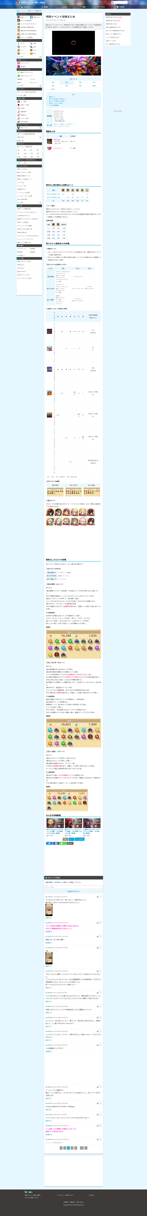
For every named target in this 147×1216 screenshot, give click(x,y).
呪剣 (66, 82)
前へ (65, 839)
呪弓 (66, 86)
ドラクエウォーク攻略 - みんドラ (65, 1195)
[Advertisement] (73, 167)
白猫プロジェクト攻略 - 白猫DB (33, 2)
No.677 (48, 1114)
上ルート (56, 126)
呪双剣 (94, 86)
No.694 (48, 1031)
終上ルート (57, 124)
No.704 (48, 947)
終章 (53, 82)
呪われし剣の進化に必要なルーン (58, 99)
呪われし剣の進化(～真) (53, 194)
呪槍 (53, 86)
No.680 (48, 1087)
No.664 (48, 1125)
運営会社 (72, 1202)
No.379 (48, 1139)
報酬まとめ (52, 97)
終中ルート (64, 124)
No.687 (48, 1045)
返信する (49, 918)
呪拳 (80, 82)
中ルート (62, 126)
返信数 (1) (49, 943)
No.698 (48, 1006)
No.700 (48, 992)
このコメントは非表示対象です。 (55, 1142)
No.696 (48, 1017)
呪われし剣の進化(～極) (53, 197)
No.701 (48, 971)
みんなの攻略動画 (54, 105)
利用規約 (66, 1202)
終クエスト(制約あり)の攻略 (56, 101)
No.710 (48, 897)
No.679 (48, 1103)
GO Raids (91, 1195)
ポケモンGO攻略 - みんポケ (31, 1197)
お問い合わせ (80, 1202)
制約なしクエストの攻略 (55, 103)
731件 (63, 20)
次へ (71, 839)
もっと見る (79, 839)
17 (82, 1148)
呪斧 (94, 82)
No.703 (48, 936)
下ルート (68, 126)
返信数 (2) (49, 931)
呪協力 (53, 89)
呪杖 (80, 86)
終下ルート (71, 124)
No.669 (48, 923)
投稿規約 (58, 882)
